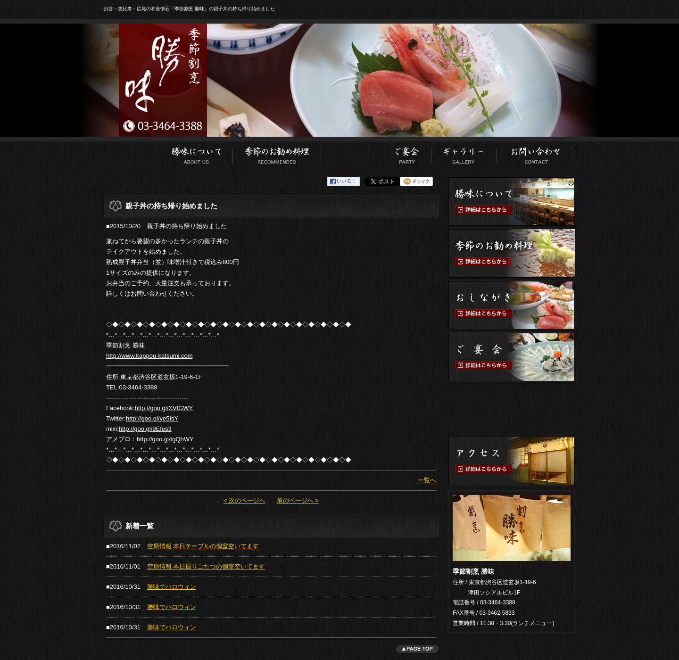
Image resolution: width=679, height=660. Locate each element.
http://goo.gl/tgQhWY (165, 439)
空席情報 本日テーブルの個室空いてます (203, 546)
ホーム (132, 153)
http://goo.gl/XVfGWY (164, 408)
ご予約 (511, 409)
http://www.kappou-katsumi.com (149, 355)
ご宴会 (406, 153)
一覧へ (427, 480)
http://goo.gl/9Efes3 (145, 428)
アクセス (511, 461)
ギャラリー (464, 153)
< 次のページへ (244, 500)
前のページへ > (298, 500)
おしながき (351, 153)
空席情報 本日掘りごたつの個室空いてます (206, 566)
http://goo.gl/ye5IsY (152, 418)
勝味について (196, 153)
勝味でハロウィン (171, 586)
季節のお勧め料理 (277, 153)
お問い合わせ (536, 153)
